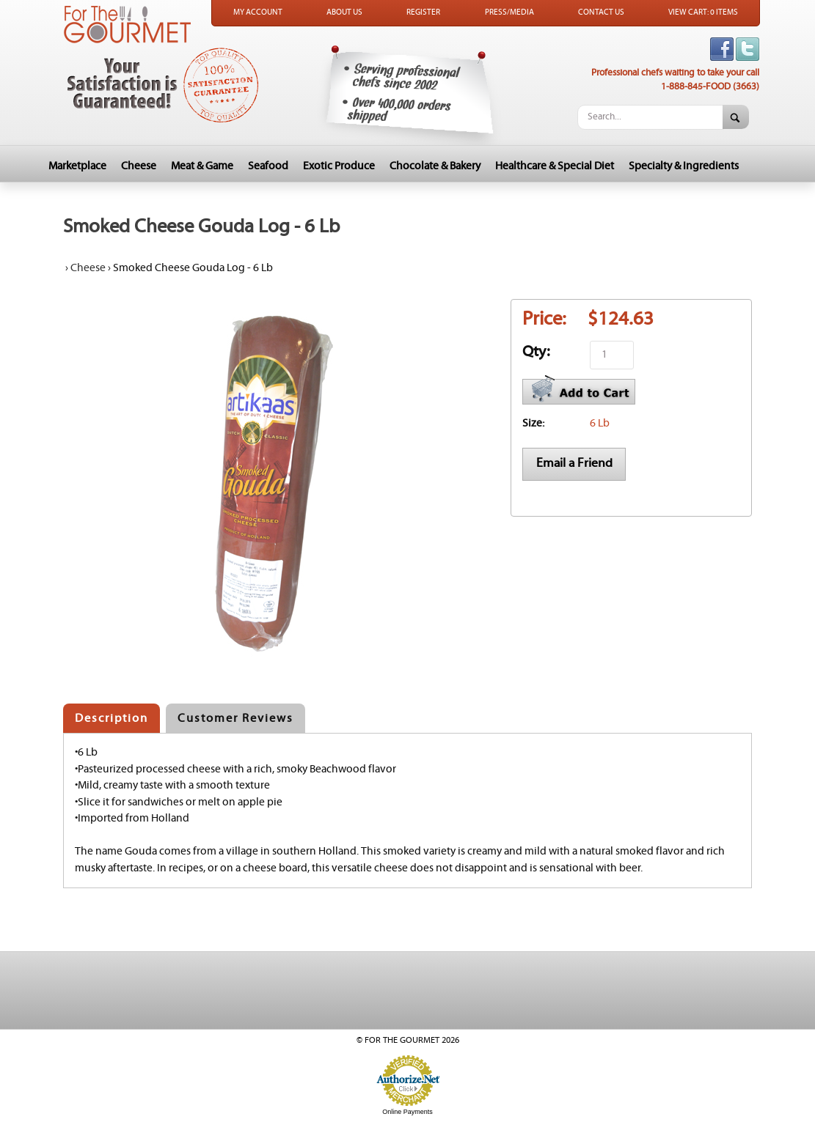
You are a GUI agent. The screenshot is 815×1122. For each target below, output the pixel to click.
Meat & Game (202, 166)
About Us (344, 12)
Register (423, 12)
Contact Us (601, 12)
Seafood (268, 166)
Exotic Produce (339, 166)
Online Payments (407, 1111)
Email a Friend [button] (574, 463)
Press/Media (509, 12)
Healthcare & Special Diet (554, 166)
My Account (257, 12)
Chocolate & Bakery (435, 166)
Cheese (138, 166)
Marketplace (77, 166)
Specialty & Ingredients (684, 166)
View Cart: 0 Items (703, 12)
